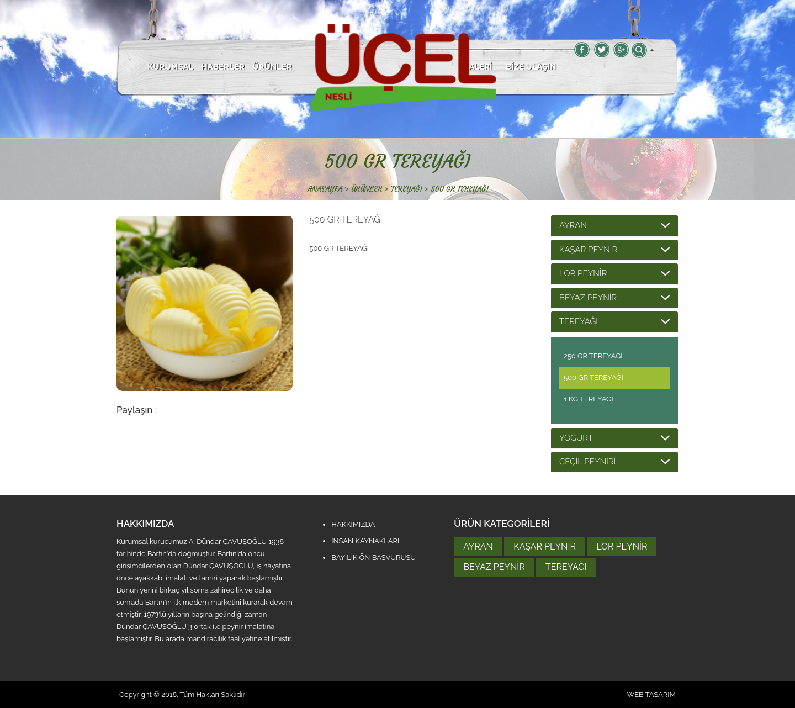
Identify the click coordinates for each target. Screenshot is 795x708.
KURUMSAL (170, 67)
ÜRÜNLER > (371, 189)
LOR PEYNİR (583, 273)
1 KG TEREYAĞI (588, 399)
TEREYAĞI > (411, 189)
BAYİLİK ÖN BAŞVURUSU (373, 557)
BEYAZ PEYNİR (588, 298)
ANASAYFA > (328, 189)
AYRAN (573, 225)
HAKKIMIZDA (353, 524)
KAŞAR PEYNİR (588, 250)
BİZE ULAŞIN (531, 67)
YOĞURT (576, 438)
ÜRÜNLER (272, 67)
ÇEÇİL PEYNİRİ (587, 462)
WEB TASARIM (651, 694)
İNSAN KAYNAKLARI (365, 541)
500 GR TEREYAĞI (459, 189)
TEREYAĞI (578, 321)
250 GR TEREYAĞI (593, 356)
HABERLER (223, 67)
